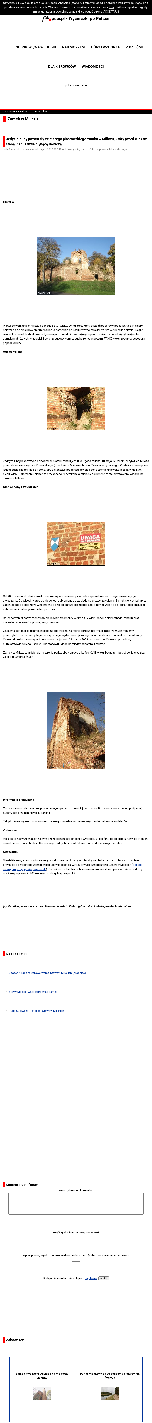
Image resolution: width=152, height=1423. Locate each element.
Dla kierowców (62, 66)
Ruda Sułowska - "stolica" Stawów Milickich (36, 1011)
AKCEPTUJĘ (111, 11)
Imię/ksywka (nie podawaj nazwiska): (75, 1232)
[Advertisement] (77, 189)
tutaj (111, 7)
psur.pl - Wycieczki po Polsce (75, 18)
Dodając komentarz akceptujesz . (70, 1278)
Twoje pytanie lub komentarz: (75, 1190)
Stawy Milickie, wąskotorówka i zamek (33, 992)
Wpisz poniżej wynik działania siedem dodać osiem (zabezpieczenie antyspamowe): (76, 1255)
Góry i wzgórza (105, 47)
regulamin (91, 1278)
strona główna (9, 111)
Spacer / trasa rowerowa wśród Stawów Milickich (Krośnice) (47, 973)
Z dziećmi (134, 47)
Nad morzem (73, 47)
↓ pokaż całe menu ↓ (76, 85)
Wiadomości (93, 66)
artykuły (23, 111)
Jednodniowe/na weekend (32, 47)
